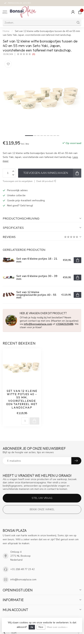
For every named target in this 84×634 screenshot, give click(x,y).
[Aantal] (25, 421)
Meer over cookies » (57, 627)
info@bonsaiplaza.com (38, 324)
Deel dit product (46, 181)
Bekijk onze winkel (42, 509)
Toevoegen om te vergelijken (18, 181)
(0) (33, 54)
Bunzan (8, 54)
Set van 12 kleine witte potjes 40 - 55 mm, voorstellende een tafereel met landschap (21, 399)
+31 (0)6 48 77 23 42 (22, 569)
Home (6, 31)
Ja (32, 627)
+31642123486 (64, 324)
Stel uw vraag (42, 498)
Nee (41, 627)
